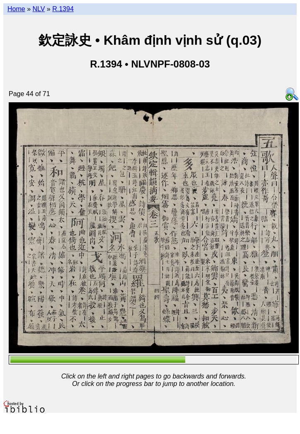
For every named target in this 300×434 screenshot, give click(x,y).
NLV (38, 8)
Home (16, 8)
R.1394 (63, 8)
